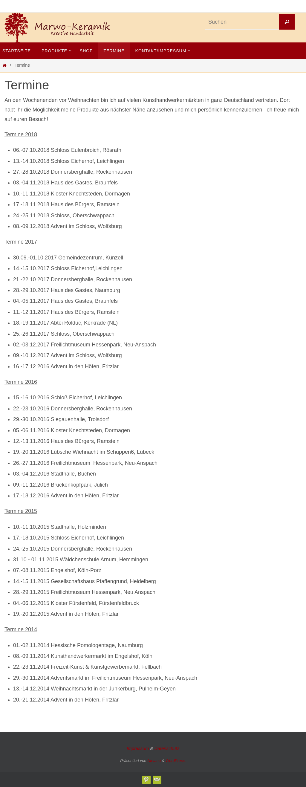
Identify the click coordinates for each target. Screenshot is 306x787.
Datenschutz (166, 748)
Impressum (138, 748)
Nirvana (154, 760)
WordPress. (176, 760)
